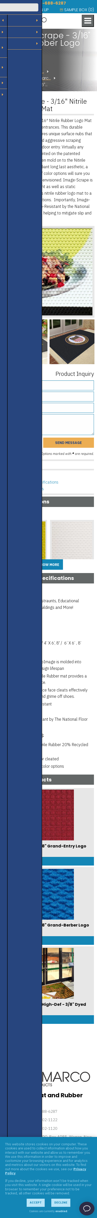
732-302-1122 (44, 1119)
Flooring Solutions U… (23, 71)
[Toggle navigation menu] (88, 21)
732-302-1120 (44, 1128)
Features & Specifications (35, 482)
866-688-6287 (50, 3)
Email (23, 405)
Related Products (28, 488)
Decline (60, 1202)
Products (12, 65)
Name (24, 383)
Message (20, 416)
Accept (36, 1202)
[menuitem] (11, 10)
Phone (23, 394)
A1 (7, 568)
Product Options (27, 475)
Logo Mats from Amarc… (27, 78)
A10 (55, 568)
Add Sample (25, 577)
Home (9, 58)
